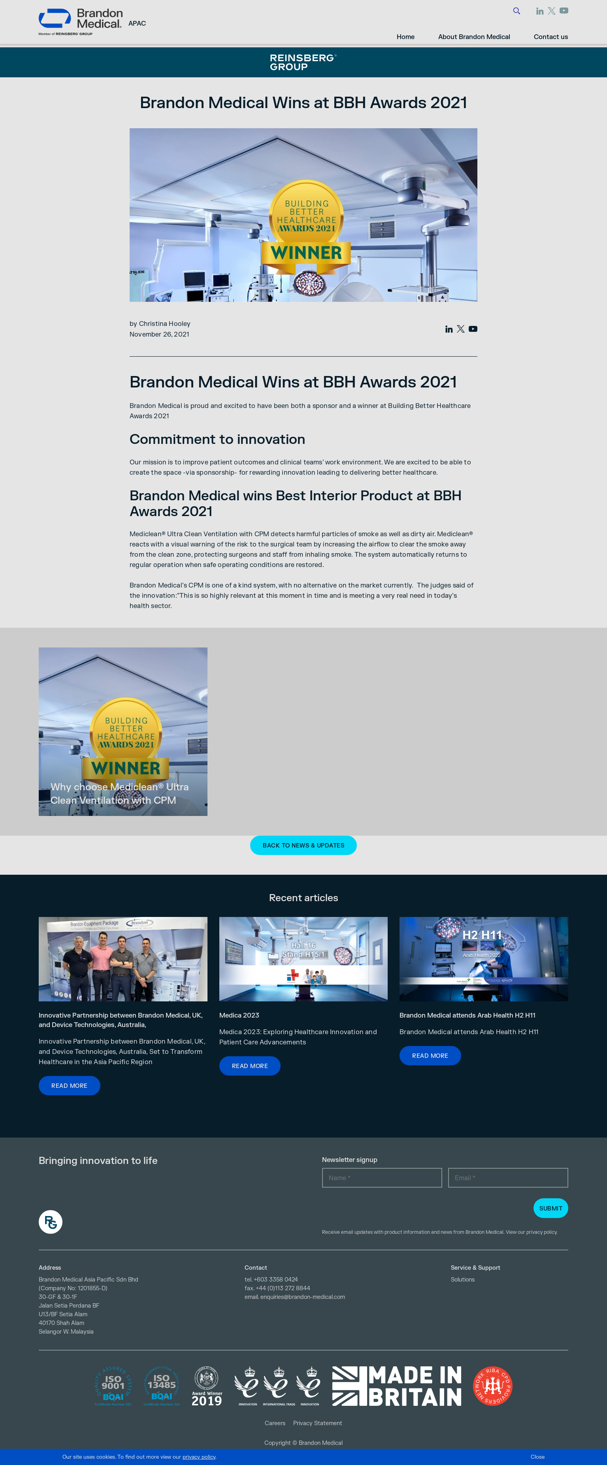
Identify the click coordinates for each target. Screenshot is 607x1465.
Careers (275, 1423)
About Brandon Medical (474, 33)
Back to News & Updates (303, 845)
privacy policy (541, 1232)
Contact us (551, 33)
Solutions (463, 1279)
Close (538, 1457)
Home (406, 33)
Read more (69, 1086)
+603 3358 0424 (276, 1279)
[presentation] (382, 1209)
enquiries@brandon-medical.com (302, 1297)
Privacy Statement (317, 1423)
